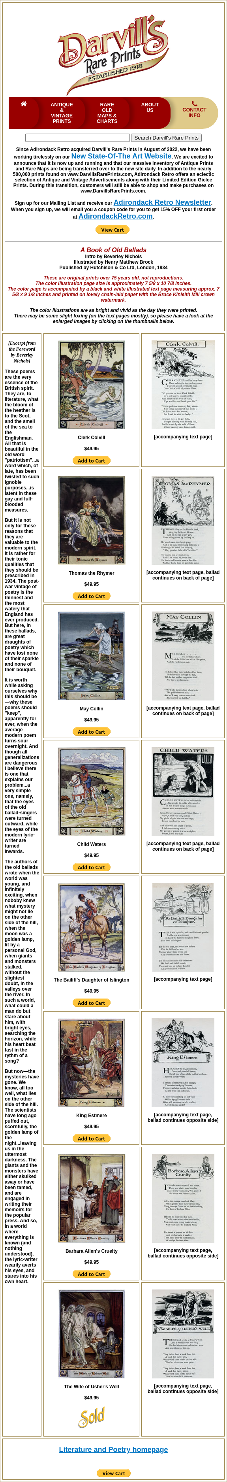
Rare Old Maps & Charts (107, 113)
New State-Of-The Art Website (121, 156)
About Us (150, 107)
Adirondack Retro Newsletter (162, 202)
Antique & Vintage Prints (62, 113)
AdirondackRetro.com (116, 216)
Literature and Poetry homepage (113, 1450)
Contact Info (194, 109)
